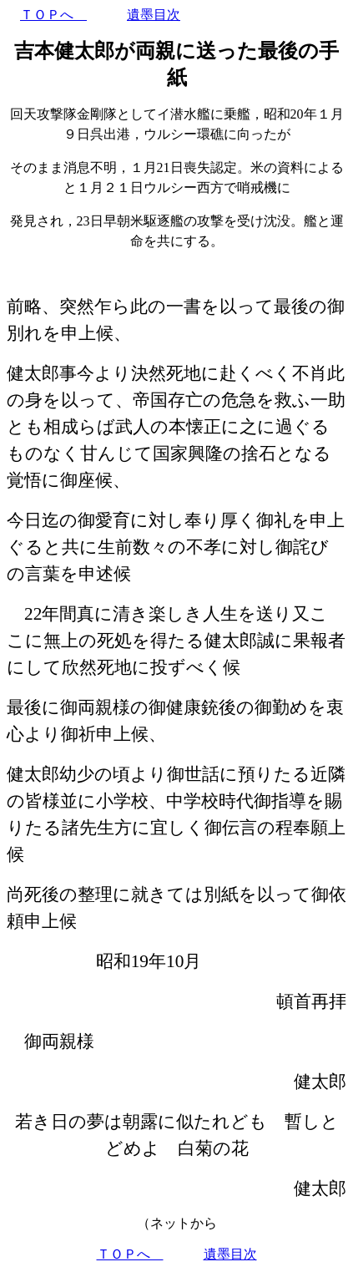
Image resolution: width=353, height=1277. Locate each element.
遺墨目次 (153, 15)
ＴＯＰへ (53, 15)
